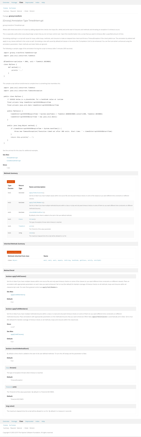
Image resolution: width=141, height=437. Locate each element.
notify (90, 260)
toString (67, 260)
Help (43, 2)
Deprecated (29, 2)
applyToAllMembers (36, 203)
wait (45, 260)
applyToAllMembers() (18, 294)
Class (21, 219)
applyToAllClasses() (17, 334)
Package (14, 2)
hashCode (75, 260)
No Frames (12, 8)
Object (15, 260)
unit (30, 226)
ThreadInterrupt (12, 158)
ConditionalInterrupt (14, 161)
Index (37, 2)
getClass (83, 260)
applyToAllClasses (36, 193)
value (31, 233)
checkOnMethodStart (36, 212)
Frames (5, 8)
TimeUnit (22, 226)
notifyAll (97, 260)
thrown (31, 219)
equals (60, 260)
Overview (6, 2)
